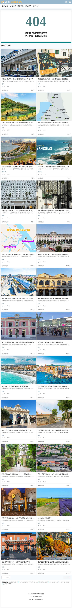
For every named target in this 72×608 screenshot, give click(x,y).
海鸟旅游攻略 (40, 593)
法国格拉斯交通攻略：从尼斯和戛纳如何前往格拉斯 (18, 342)
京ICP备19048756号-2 (36, 596)
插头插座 (28, 6)
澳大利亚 (4, 171)
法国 (39, 84)
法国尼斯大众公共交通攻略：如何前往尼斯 (15, 386)
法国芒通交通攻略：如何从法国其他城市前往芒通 (53, 562)
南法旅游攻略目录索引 (45, 518)
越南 (3, 215)
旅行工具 (21, 6)
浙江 (3, 128)
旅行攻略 (5, 6)
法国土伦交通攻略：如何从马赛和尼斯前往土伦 (16, 430)
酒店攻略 (36, 6)
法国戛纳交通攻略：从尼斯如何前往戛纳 (50, 342)
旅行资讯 (13, 6)
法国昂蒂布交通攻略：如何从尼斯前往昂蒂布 (16, 562)
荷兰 (3, 84)
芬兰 (39, 128)
